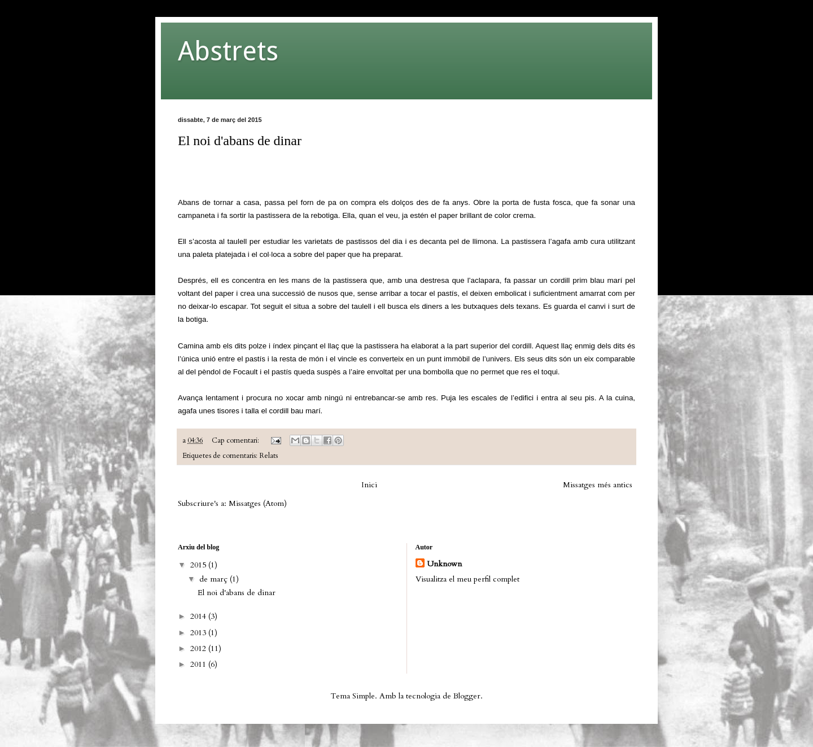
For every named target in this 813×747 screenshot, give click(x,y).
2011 (199, 664)
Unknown (444, 563)
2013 (199, 632)
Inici (369, 484)
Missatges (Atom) (258, 503)
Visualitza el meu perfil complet (467, 579)
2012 (199, 648)
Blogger (466, 696)
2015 (199, 565)
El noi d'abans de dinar (239, 140)
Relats (268, 456)
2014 (199, 616)
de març (214, 579)
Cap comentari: (236, 440)
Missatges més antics (597, 484)
